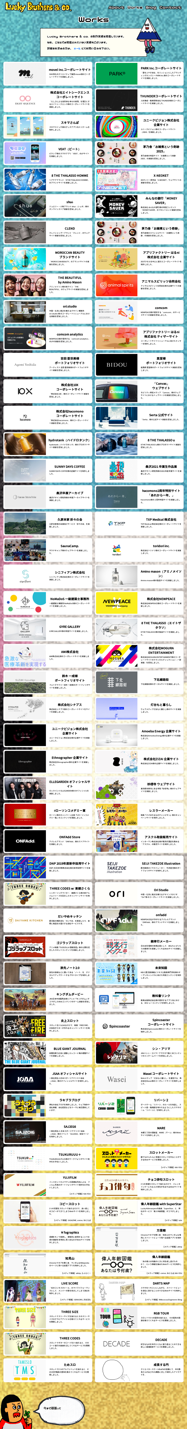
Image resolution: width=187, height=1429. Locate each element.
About (116, 7)
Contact (170, 7)
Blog (151, 7)
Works (135, 7)
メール (77, 48)
